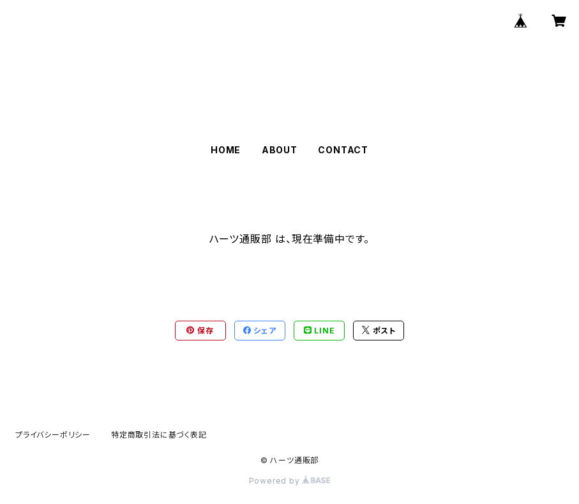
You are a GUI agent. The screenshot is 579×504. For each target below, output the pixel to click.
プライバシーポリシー (53, 434)
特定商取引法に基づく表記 (159, 434)
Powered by (290, 480)
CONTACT (343, 149)
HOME (226, 149)
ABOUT (279, 149)
